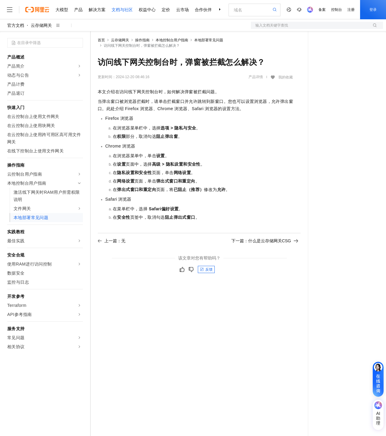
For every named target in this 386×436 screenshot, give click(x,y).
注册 (351, 10)
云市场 (182, 9)
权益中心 (147, 9)
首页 (101, 40)
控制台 (336, 10)
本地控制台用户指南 (172, 40)
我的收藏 (285, 77)
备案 (322, 10)
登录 (373, 10)
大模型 (61, 9)
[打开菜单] (9, 9)
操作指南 (142, 40)
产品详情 (255, 77)
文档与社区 (122, 9)
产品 (78, 9)
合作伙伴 (203, 9)
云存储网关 (41, 25)
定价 (166, 9)
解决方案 (97, 9)
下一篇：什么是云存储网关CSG (264, 240)
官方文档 (15, 25)
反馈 (206, 269)
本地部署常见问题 (208, 40)
